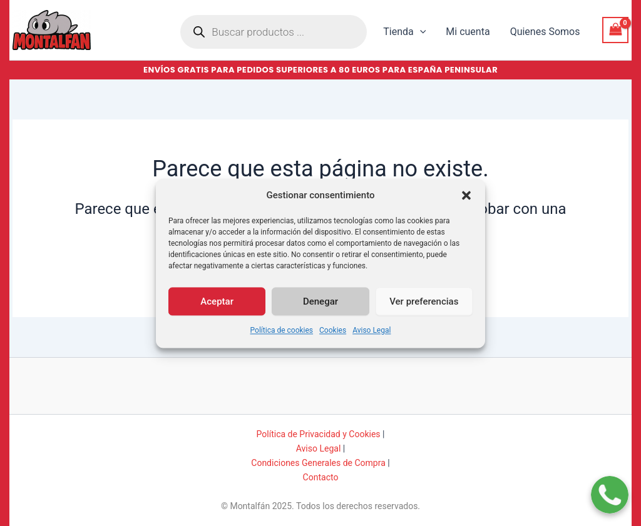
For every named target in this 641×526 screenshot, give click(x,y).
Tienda (404, 32)
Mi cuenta (468, 32)
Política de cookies (282, 336)
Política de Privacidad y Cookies (319, 434)
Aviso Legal (371, 336)
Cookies (332, 336)
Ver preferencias (423, 307)
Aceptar (216, 307)
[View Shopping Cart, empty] (615, 30)
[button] (466, 201)
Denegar (320, 307)
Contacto (321, 477)
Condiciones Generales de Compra (318, 463)
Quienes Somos (545, 32)
